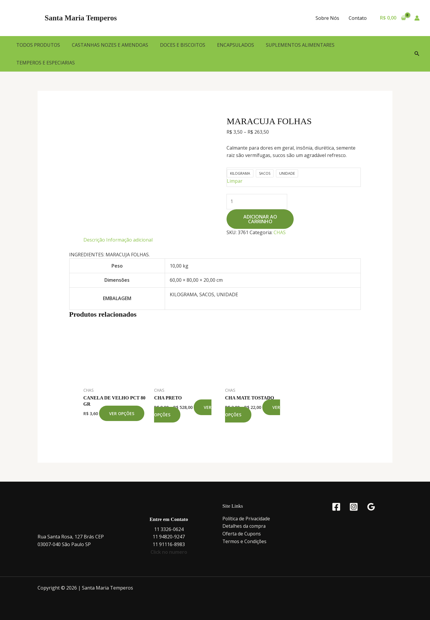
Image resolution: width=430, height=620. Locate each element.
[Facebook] (336, 506)
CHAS (280, 232)
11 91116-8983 (169, 544)
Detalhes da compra (244, 526)
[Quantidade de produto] (257, 201)
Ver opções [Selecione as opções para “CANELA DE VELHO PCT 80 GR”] (121, 413)
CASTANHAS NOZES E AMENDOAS (110, 45)
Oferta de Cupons (242, 533)
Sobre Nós (327, 18)
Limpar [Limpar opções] (235, 181)
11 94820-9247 (169, 536)
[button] (417, 54)
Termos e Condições (245, 541)
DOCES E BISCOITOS (182, 45)
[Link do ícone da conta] (417, 18)
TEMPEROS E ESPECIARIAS (45, 62)
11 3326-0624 (169, 529)
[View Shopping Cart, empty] (392, 18)
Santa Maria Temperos (81, 18)
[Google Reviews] (371, 506)
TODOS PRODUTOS (38, 45)
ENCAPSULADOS (235, 45)
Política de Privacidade (246, 518)
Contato (358, 18)
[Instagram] (353, 506)
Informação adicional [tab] (129, 240)
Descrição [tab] (94, 240)
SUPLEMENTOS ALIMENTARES (300, 45)
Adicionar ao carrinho (260, 219)
